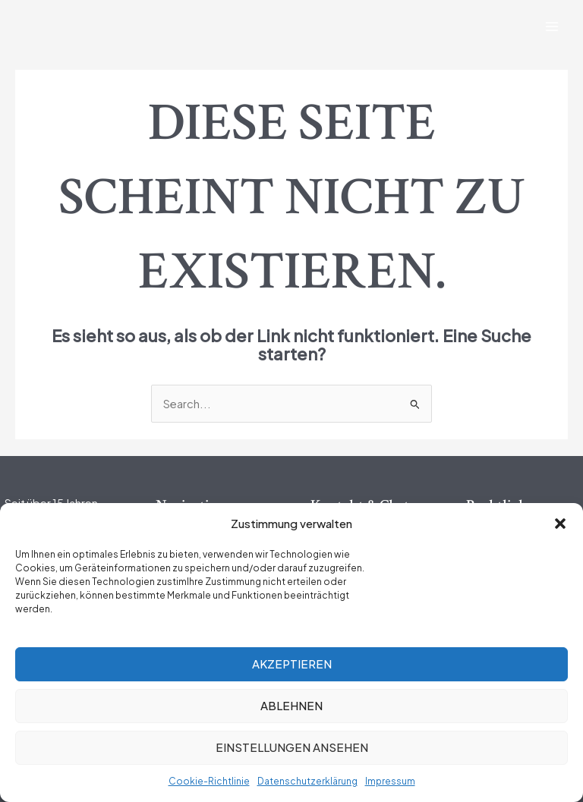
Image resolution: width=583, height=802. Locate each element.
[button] (560, 523)
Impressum (390, 781)
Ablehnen (291, 705)
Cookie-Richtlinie (209, 781)
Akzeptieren (292, 663)
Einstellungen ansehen (292, 747)
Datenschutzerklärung (307, 781)
